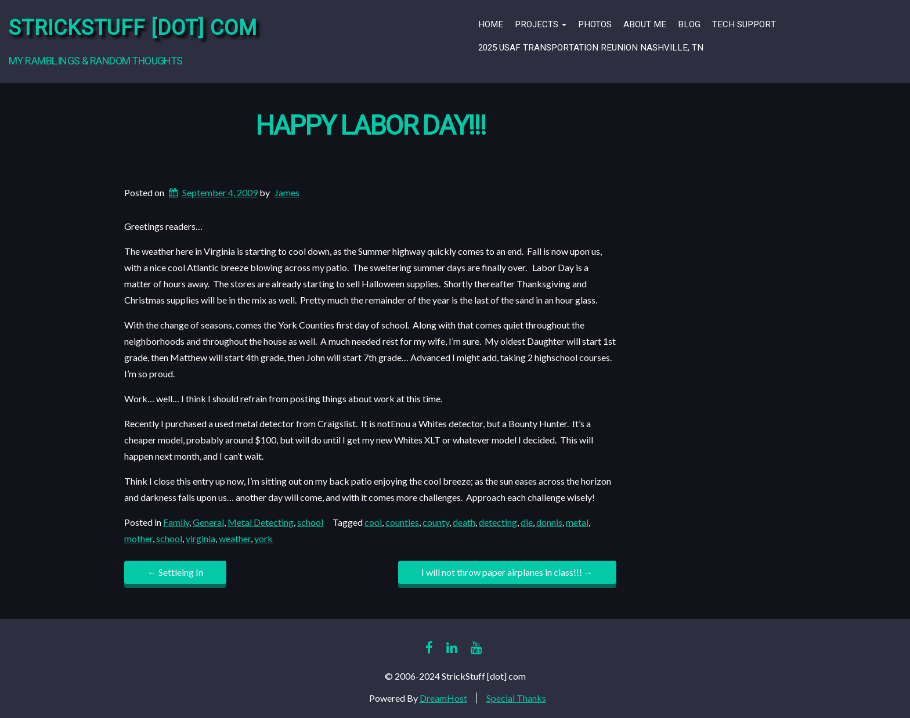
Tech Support (744, 24)
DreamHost (443, 697)
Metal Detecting (261, 522)
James (287, 192)
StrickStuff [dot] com (133, 28)
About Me (644, 24)
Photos (595, 24)
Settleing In (175, 572)
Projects (540, 24)
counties (402, 522)
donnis (549, 522)
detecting (498, 522)
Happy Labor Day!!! (370, 126)
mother (138, 538)
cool (373, 522)
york (263, 538)
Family (176, 522)
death (464, 522)
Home (490, 24)
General (208, 522)
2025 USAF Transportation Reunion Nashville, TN (590, 47)
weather (235, 538)
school (310, 522)
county (436, 522)
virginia (200, 538)
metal (577, 522)
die (527, 522)
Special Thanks (516, 697)
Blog (689, 24)
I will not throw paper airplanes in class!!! (507, 572)
